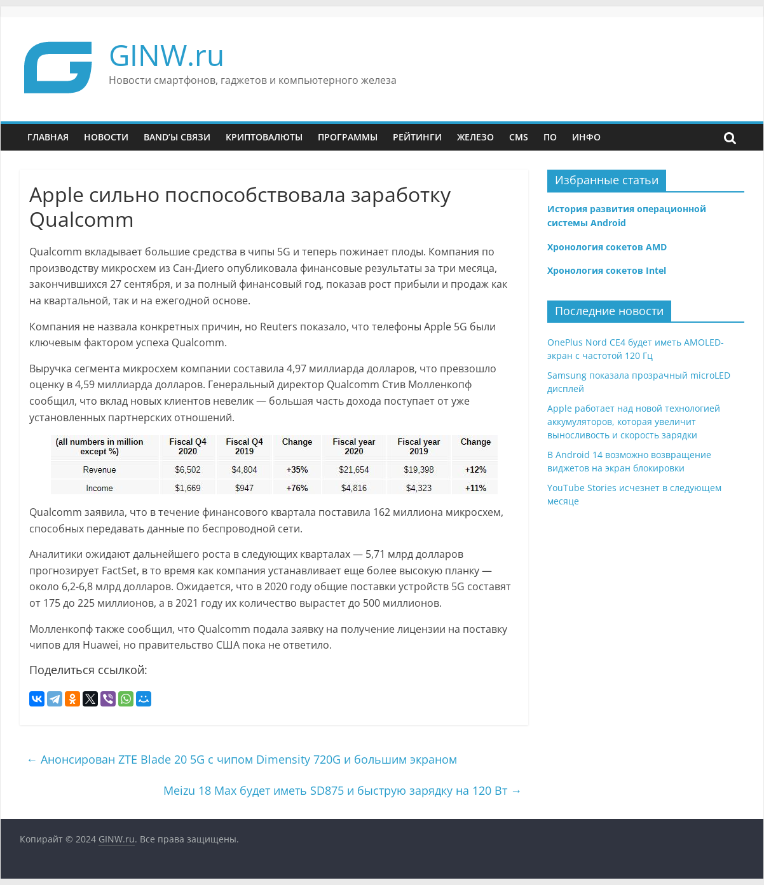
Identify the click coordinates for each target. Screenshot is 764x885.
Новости (106, 137)
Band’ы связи (177, 137)
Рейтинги (417, 137)
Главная (48, 137)
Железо (475, 137)
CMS (518, 137)
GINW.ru (166, 54)
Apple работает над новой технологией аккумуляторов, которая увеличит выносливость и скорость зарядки (633, 421)
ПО (550, 137)
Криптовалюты (264, 137)
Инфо (586, 137)
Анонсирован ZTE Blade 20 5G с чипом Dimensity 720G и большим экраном (241, 759)
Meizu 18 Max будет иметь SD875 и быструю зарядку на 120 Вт (342, 790)
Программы (348, 137)
